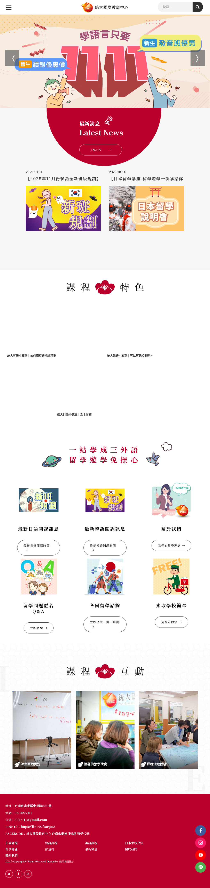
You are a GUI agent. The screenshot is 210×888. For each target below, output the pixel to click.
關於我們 (131, 849)
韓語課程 (51, 843)
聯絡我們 (11, 855)
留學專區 (11, 849)
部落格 (49, 849)
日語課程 (11, 843)
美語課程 (91, 843)
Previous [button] (7, 52)
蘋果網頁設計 (66, 861)
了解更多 (101, 150)
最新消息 (91, 849)
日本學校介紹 (134, 843)
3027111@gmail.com (31, 819)
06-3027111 (23, 812)
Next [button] (193, 52)
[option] (105, 61)
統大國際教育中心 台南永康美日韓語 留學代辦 (57, 833)
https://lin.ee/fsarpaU (38, 826)
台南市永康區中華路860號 (33, 805)
